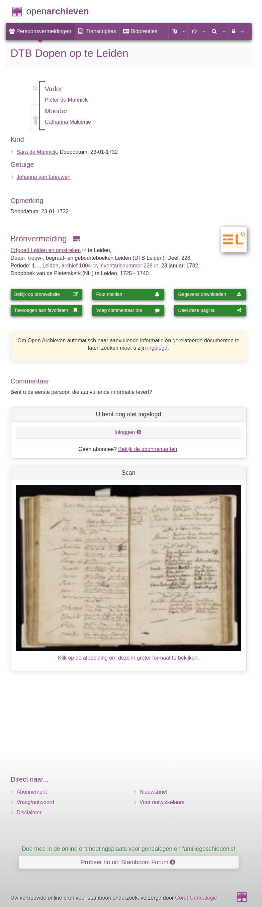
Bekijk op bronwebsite (46, 294)
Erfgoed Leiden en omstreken (46, 250)
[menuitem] (40, 31)
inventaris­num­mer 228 (126, 265)
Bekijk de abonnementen (147, 449)
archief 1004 (76, 265)
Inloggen (128, 432)
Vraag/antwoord (35, 802)
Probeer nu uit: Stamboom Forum (128, 862)
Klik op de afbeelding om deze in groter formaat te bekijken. (128, 658)
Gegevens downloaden (210, 294)
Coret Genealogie (196, 898)
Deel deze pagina (210, 310)
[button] (178, 31)
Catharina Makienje (68, 122)
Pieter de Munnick (66, 100)
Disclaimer (29, 812)
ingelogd (157, 348)
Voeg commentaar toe (128, 310)
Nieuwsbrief (154, 792)
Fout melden (128, 294)
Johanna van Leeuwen (44, 177)
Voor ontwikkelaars (162, 802)
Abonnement (32, 792)
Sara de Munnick (37, 152)
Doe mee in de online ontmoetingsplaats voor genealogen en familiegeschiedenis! (128, 848)
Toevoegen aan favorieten (46, 310)
